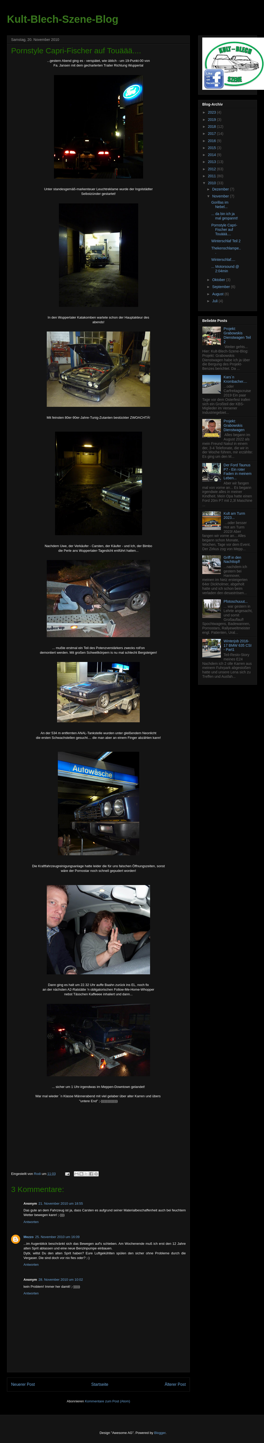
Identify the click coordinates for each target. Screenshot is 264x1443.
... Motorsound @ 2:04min (225, 268)
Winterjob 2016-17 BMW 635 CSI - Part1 (238, 645)
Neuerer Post (23, 1384)
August (218, 294)
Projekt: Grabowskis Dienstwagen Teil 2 (237, 335)
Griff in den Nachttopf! (232, 559)
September (221, 287)
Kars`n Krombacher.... (235, 379)
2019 (212, 119)
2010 (212, 183)
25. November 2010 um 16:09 (57, 1237)
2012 (212, 169)
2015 (212, 148)
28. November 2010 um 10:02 (60, 1280)
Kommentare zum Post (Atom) (107, 1401)
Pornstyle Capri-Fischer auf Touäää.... (224, 229)
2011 (212, 176)
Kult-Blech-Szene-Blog (62, 19)
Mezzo (29, 1237)
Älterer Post (175, 1384)
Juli (215, 301)
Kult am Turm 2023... (234, 515)
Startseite (99, 1384)
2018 (212, 126)
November (221, 196)
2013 (212, 162)
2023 (212, 112)
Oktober (219, 280)
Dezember (221, 189)
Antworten (31, 1222)
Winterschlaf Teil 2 (225, 241)
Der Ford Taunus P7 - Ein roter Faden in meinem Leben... (238, 471)
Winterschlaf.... (223, 259)
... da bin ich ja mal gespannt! (224, 216)
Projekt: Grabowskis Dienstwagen (234, 425)
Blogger (160, 1433)
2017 (212, 133)
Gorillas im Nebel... (219, 204)
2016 (212, 141)
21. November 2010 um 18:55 (60, 1203)
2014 (212, 155)
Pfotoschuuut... (236, 601)
